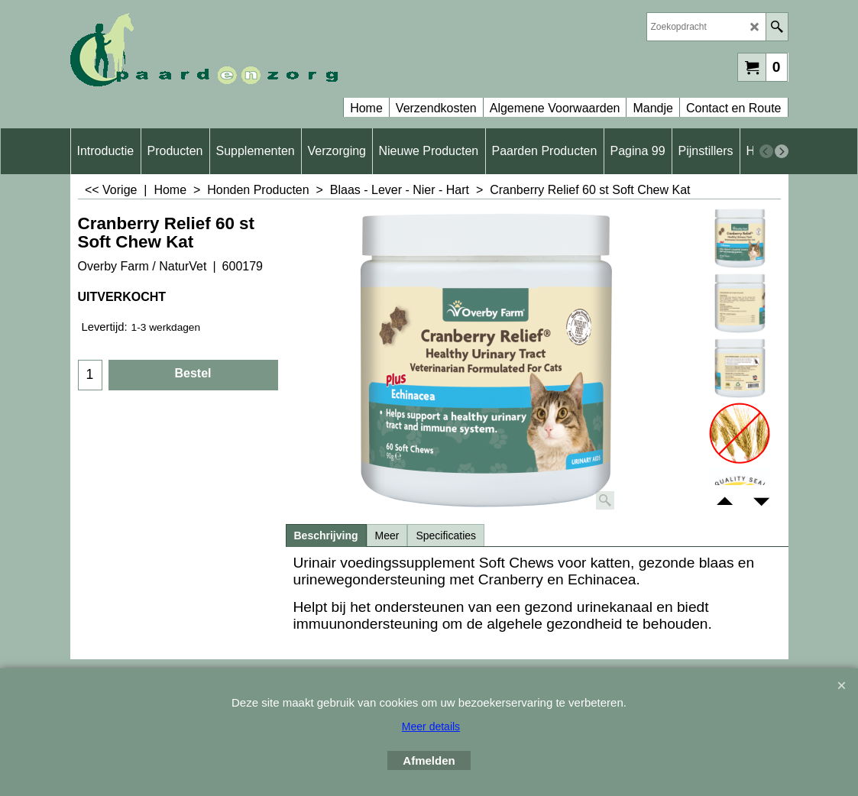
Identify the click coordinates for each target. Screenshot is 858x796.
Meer (387, 535)
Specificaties (446, 535)
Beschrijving (326, 535)
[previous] (766, 151)
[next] (781, 151)
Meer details (431, 726)
